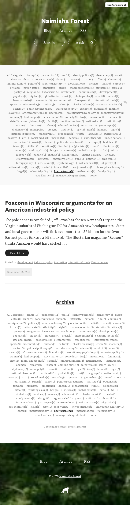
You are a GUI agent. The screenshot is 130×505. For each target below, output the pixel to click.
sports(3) (15, 104)
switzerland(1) (112, 133)
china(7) (27, 79)
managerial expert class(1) (71, 175)
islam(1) (35, 167)
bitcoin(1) (20, 150)
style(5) (63, 87)
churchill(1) (109, 158)
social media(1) (40, 138)
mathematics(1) (85, 171)
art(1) (25, 138)
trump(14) (33, 75)
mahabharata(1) (87, 150)
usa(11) (65, 75)
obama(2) (21, 125)
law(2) (83, 117)
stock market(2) (53, 117)
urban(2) (51, 125)
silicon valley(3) (32, 104)
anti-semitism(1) (18, 167)
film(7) (102, 79)
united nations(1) (114, 138)
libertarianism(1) (64, 171)
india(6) (106, 83)
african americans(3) (34, 113)
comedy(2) (71, 117)
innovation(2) (97, 117)
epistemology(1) (67, 163)
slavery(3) (14, 113)
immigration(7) (16, 83)
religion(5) (33, 92)
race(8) (119, 75)
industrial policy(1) (40, 171)
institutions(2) (114, 121)
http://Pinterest (77, 426)
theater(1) (110, 154)
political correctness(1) (70, 142)
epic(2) (81, 129)
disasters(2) (36, 125)
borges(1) (55, 150)
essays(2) (53, 129)
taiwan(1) (18, 146)
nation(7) (90, 79)
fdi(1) (114, 150)
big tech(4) (36, 96)
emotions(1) (49, 146)
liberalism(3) (56, 113)
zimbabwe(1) (23, 154)
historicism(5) (50, 92)
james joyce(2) (107, 125)
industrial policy (43, 262)
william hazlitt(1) (89, 163)
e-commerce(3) (63, 100)
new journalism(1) (82, 167)
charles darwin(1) (92, 154)
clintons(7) (114, 79)
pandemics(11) (50, 75)
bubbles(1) (39, 154)
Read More (17, 253)
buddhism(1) (110, 142)
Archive (65, 30)
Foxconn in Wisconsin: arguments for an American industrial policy (58, 205)
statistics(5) (103, 87)
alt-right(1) (44, 158)
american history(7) (53, 83)
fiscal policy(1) (106, 171)
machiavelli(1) (47, 133)
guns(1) (79, 158)
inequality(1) (58, 138)
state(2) (14, 121)
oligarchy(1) (109, 163)
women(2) (16, 117)
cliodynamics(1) (25, 158)
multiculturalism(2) (72, 121)
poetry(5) (19, 92)
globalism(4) (52, 96)
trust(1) (80, 133)
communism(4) (88, 92)
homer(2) (102, 129)
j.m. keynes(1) (46, 163)
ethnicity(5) (49, 87)
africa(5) (117, 87)
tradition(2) (67, 129)
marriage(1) (94, 142)
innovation (60, 262)
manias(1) (54, 154)
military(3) (50, 104)
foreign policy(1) (26, 163)
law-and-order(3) (23, 100)
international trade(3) (106, 100)
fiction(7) (61, 79)
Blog (47, 30)
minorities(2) (89, 125)
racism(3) (18, 108)
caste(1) (47, 167)
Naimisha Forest (70, 475)
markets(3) (115, 104)
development (25, 262)
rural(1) (95, 146)
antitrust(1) (92, 158)
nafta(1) (104, 150)
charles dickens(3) (83, 104)
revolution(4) (68, 92)
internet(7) (76, 79)
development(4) (108, 92)
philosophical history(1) (110, 167)
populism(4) (20, 96)
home (93, 175)
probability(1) (66, 133)
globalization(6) (77, 83)
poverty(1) (14, 138)
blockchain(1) (111, 146)
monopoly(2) (37, 129)
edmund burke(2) (68, 125)
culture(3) (64, 104)
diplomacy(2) (20, 129)
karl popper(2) (32, 117)
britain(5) (15, 87)
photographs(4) (84, 96)
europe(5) (118, 83)
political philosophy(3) (40, 108)
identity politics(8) (83, 75)
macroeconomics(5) (82, 87)
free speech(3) (83, 100)
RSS (83, 30)
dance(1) (50, 142)
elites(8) (15, 79)
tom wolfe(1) (61, 167)
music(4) (67, 96)
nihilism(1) (33, 146)
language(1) (95, 133)
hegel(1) (22, 171)
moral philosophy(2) (33, 121)
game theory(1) (93, 138)
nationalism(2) (94, 121)
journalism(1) (22, 142)
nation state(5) (32, 87)
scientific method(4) (107, 96)
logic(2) (115, 129)
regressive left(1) (62, 158)
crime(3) (101, 104)
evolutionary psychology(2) (83, 113)
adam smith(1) (70, 154)
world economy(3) (66, 108)
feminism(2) (115, 117)
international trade (79, 262)
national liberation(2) (23, 133)
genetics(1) (75, 138)
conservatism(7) (44, 79)
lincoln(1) (64, 146)
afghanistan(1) (80, 146)
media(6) (94, 83)
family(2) (52, 121)
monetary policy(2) (112, 113)
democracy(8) (104, 75)
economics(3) (44, 100)
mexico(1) (70, 150)
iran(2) (91, 129)
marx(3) (114, 108)
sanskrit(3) (100, 108)
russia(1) (37, 142)
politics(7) (34, 83)
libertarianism (99, 262)
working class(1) (38, 150)
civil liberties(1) (44, 175)
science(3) (86, 108)
